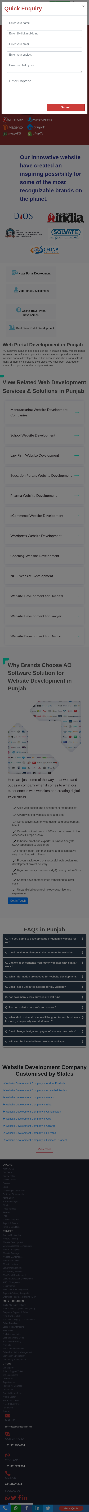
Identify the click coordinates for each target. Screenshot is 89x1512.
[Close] (83, 6)
